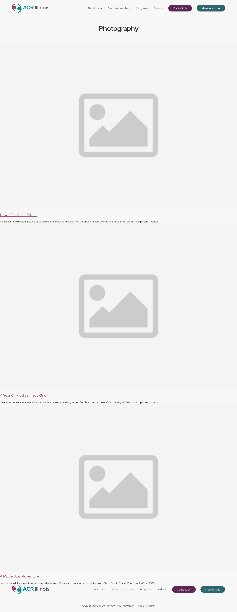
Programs (146, 589)
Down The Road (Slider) (19, 214)
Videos (162, 589)
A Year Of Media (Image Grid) (24, 395)
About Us (99, 589)
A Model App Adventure (19, 576)
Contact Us (184, 589)
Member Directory (123, 589)
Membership (212, 589)
